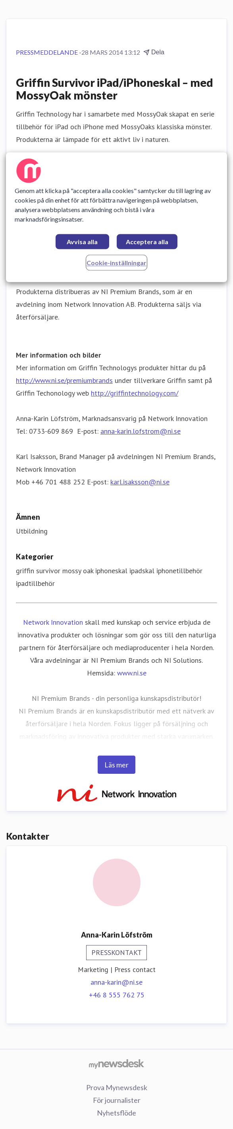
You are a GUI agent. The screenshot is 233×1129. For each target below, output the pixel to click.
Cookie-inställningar (116, 263)
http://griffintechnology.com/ (134, 393)
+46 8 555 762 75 (116, 994)
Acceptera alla (147, 242)
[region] (116, 217)
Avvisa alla (82, 242)
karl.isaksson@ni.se (139, 481)
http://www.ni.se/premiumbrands (64, 380)
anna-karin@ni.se (116, 982)
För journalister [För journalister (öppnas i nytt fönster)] (117, 1100)
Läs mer (116, 764)
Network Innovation (53, 622)
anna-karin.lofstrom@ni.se (140, 431)
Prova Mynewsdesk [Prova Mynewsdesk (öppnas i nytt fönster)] (116, 1087)
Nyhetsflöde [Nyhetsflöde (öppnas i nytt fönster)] (116, 1112)
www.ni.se (131, 672)
